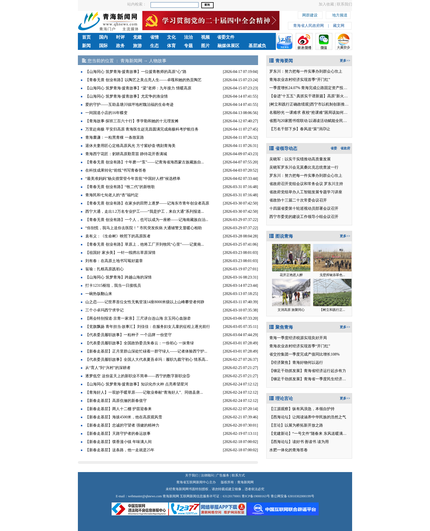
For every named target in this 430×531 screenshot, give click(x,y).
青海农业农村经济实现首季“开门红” (299, 80)
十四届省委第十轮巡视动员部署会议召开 (303, 208)
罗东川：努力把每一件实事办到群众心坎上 (305, 71)
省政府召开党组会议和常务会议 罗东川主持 (306, 184)
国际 (103, 45)
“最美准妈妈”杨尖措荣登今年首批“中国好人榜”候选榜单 (132, 179)
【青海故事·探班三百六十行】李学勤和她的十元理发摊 (132, 121)
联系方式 (238, 475)
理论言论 (281, 398)
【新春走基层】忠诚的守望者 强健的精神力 (122, 425)
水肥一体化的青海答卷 (288, 450)
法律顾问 (207, 475)
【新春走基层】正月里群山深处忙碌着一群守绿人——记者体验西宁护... (146, 351)
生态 (154, 45)
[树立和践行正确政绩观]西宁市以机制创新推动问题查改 (316, 104)
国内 (103, 37)
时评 (120, 37)
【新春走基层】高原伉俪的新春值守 (116, 401)
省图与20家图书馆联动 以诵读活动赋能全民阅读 (310, 121)
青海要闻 (281, 60)
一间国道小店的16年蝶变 (106, 113)
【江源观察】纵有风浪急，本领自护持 (302, 409)
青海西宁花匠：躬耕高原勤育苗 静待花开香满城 (126, 154)
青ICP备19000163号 (256, 496)
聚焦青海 (281, 327)
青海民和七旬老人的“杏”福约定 (111, 195)
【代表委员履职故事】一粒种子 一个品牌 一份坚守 (128, 335)
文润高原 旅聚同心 (291, 310)
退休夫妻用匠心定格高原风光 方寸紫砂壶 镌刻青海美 (130, 146)
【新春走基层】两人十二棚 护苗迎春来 (118, 409)
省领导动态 (283, 148)
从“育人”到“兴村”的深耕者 (108, 368)
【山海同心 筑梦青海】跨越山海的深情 (118, 277)
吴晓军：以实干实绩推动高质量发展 (300, 159)
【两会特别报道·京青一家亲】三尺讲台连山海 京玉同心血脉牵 (138, 318)
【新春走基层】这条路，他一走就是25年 (119, 450)
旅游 (137, 45)
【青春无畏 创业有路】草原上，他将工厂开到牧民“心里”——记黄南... (144, 244)
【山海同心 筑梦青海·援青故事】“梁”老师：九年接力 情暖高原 (138, 88)
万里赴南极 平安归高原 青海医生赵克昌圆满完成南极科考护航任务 (142, 129)
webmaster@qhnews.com (145, 496)
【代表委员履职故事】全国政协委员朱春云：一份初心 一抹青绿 (139, 343)
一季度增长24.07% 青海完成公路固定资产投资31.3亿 (313, 88)
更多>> (345, 61)
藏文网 (338, 26)
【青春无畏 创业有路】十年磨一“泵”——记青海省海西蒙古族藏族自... (144, 162)
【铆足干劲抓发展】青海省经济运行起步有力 (307, 371)
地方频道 (339, 14)
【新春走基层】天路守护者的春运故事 (118, 433)
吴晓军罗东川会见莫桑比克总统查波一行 (303, 167)
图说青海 (281, 236)
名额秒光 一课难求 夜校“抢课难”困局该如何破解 (310, 112)
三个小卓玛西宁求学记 (104, 310)
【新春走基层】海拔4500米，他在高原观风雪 (123, 417)
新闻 (86, 45)
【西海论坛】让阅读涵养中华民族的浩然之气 (307, 417)
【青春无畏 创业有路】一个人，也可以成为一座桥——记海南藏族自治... (146, 220)
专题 (188, 45)
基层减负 (257, 45)
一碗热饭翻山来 (98, 294)
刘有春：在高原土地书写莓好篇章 (114, 261)
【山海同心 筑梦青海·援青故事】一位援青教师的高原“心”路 (135, 72)
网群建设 (310, 14)
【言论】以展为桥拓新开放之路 (296, 425)
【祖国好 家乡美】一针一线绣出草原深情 (120, 253)
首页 (86, 37)
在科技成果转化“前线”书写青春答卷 (115, 170)
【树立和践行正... (332, 310)
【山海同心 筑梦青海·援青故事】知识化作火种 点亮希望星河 (136, 384)
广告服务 (222, 475)
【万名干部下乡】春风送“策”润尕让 (299, 129)
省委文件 (225, 37)
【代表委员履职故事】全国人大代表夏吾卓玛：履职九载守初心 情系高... (146, 359)
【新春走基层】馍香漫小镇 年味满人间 (118, 442)
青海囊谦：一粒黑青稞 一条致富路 (114, 137)
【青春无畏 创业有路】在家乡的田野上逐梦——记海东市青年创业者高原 (147, 203)
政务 (120, 45)
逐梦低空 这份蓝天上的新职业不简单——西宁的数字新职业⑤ (137, 376)
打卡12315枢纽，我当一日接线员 (113, 285)
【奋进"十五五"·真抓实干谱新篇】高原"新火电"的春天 (315, 96)
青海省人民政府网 (308, 26)
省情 (154, 37)
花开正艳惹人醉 (291, 275)
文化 (171, 37)
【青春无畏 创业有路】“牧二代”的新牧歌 (120, 187)
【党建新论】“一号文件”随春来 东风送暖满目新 (309, 433)
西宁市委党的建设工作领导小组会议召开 (303, 217)
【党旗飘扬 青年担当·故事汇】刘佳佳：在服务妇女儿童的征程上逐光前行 (147, 327)
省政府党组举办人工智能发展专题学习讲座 (305, 192)
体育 (171, 45)
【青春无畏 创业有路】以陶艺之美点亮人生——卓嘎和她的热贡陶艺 (143, 80)
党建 (137, 37)
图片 (205, 45)
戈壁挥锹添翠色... (332, 275)
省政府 (345, 148)
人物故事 (157, 60)
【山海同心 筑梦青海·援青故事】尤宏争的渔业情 (126, 96)
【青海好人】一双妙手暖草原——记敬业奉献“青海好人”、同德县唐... (144, 392)
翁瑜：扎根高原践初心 (104, 269)
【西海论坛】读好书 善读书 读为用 (299, 442)
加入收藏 (326, 4)
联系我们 (344, 4)
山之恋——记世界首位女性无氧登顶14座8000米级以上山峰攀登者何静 (144, 302)
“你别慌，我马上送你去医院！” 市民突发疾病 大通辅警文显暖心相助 (143, 228)
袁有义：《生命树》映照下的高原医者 (118, 236)
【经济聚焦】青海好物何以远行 (296, 362)
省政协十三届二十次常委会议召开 (298, 200)
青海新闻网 (131, 60)
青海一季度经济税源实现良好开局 (298, 338)
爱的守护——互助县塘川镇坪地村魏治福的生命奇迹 (129, 105)
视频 (205, 37)
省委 (333, 148)
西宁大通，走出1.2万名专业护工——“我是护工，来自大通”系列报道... (144, 211)
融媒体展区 (228, 45)
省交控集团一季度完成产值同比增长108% (304, 354)
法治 (188, 37)
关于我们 (191, 475)
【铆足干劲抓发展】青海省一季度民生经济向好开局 (313, 379)
